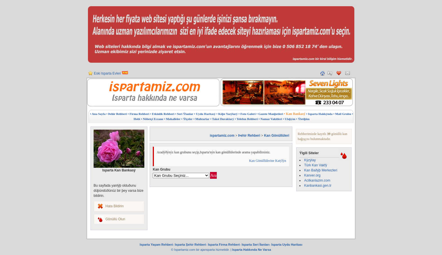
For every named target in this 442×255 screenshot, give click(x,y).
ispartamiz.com (222, 136)
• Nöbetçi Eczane (152, 119)
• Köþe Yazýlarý (227, 113)
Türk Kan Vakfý (315, 165)
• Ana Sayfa (98, 113)
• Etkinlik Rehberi (162, 113)
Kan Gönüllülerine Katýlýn (267, 161)
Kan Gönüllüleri (276, 136)
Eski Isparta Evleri (111, 76)
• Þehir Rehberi (116, 113)
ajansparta (208, 249)
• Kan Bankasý (294, 114)
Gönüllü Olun (115, 219)
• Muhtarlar (201, 119)
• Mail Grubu (342, 113)
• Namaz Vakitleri (270, 119)
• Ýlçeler (187, 119)
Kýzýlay (310, 160)
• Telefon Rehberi (246, 119)
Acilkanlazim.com (317, 180)
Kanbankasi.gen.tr (318, 186)
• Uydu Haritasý (205, 113)
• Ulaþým (289, 119)
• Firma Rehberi (138, 113)
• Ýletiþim (303, 119)
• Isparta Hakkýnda (319, 113)
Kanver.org (312, 175)
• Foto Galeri (247, 113)
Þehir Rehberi (249, 136)
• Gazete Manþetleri (270, 113)
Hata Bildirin (114, 206)
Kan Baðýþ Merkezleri (320, 170)
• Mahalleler (172, 119)
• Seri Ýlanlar (184, 113)
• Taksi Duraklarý (222, 119)
